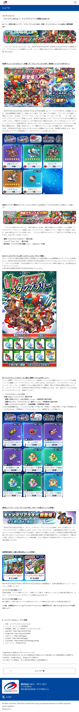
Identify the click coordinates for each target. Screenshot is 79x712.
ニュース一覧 (39, 671)
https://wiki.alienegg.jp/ (20, 638)
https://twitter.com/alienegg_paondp (26, 641)
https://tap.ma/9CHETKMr (22, 631)
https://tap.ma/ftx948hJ (23, 633)
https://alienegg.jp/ (20, 636)
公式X (6, 697)
